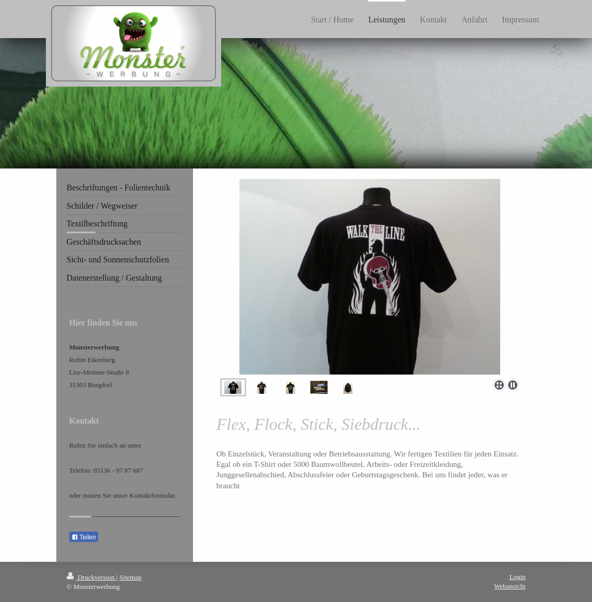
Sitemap (130, 577)
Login (517, 577)
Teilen (83, 537)
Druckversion (91, 577)
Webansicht (509, 586)
